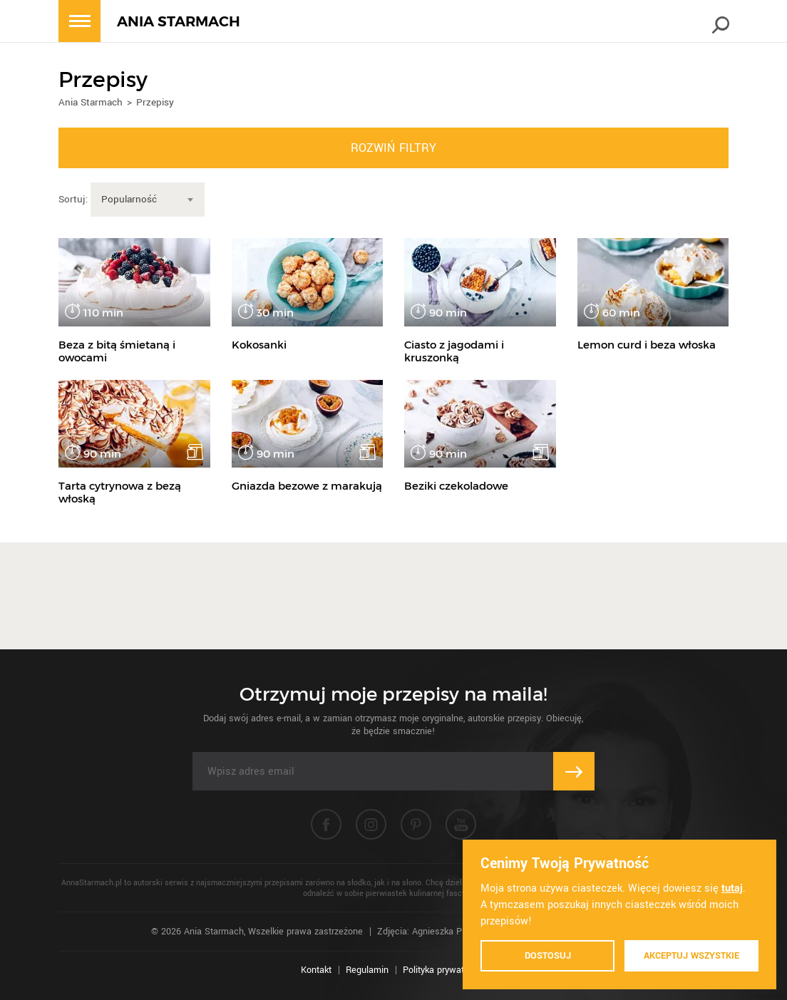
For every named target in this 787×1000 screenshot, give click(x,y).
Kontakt (316, 970)
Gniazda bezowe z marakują (307, 486)
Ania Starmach (90, 102)
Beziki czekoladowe (456, 486)
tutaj (732, 888)
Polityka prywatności (444, 970)
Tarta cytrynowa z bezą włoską (119, 492)
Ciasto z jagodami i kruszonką (454, 351)
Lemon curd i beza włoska (646, 344)
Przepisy (155, 102)
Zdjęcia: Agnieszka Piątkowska (440, 931)
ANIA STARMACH (178, 22)
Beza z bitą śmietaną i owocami (116, 351)
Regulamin (367, 970)
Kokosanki (259, 344)
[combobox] (148, 199)
